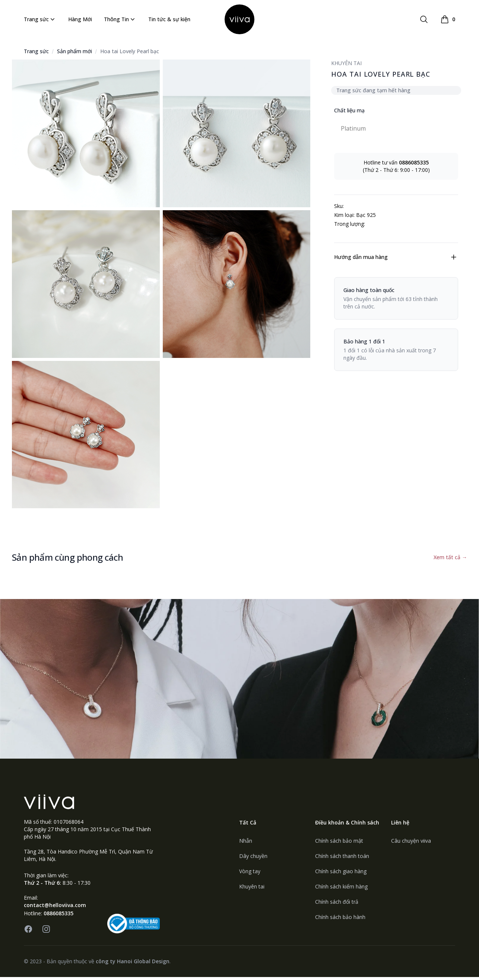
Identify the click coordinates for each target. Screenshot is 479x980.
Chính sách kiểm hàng (341, 889)
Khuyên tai (251, 889)
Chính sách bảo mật (339, 843)
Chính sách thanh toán (342, 858)
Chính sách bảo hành (340, 919)
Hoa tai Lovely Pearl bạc (129, 54)
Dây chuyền (253, 858)
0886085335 (58, 916)
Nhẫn (245, 843)
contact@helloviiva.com (55, 908)
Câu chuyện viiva (411, 843)
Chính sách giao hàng (341, 874)
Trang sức (40, 21)
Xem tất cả (450, 560)
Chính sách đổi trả (336, 904)
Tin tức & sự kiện (169, 20)
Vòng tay (249, 874)
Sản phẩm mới (74, 54)
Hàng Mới (80, 20)
